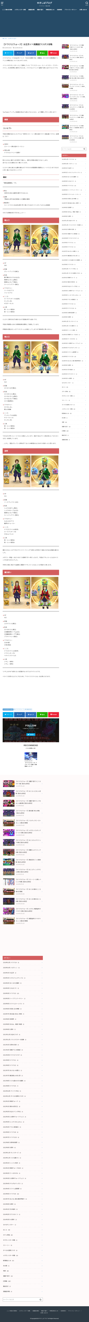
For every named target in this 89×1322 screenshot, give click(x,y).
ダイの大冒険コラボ (68, 404)
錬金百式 (65, 435)
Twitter (32, 734)
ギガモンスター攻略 (68, 396)
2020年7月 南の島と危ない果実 (71, 203)
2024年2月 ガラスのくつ (69, 374)
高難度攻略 (31, 9)
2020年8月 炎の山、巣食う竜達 (71, 212)
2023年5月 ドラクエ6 (69, 356)
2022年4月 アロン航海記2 (70, 299)
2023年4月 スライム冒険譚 (70, 352)
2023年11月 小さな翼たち (70, 325)
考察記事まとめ (50, 9)
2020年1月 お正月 (8, 709)
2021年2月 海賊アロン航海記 (71, 233)
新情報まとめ (67, 413)
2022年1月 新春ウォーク (69, 277)
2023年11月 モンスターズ (70, 321)
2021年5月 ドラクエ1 (69, 242)
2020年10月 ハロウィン (69, 163)
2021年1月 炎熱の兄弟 (69, 229)
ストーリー (66, 400)
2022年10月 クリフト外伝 (70, 268)
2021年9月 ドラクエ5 (69, 264)
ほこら (65, 387)
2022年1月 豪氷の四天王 (69, 282)
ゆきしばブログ (44, 3)
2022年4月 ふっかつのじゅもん (71, 295)
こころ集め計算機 (7, 9)
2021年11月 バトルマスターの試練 (72, 225)
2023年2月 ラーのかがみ (69, 339)
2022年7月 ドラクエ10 (69, 308)
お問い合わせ (83, 9)
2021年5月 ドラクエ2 (69, 247)
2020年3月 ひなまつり (69, 181)
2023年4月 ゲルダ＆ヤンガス (71, 347)
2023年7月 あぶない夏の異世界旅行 (72, 360)
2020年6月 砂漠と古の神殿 (70, 198)
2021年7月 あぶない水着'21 (70, 251)
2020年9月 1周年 (67, 216)
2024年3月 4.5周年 (68, 378)
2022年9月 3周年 (67, 317)
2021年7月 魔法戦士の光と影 (71, 255)
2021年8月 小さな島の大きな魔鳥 (72, 260)
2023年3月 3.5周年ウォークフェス (72, 343)
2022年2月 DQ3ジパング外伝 (71, 286)
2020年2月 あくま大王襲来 (70, 176)
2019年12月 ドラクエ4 (69, 159)
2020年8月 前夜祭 (68, 207)
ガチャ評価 (66, 391)
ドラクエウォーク (20, 709)
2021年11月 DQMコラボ (69, 220)
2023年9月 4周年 (67, 365)
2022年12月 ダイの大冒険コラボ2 (72, 273)
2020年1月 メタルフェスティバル (72, 172)
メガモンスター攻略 (20, 9)
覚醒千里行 (40, 9)
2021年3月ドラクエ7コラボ (70, 238)
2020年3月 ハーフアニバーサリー (72, 190)
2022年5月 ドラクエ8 (69, 304)
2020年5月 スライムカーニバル (71, 194)
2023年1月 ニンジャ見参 (69, 330)
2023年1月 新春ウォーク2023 (71, 334)
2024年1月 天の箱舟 (68, 369)
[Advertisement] (44, 24)
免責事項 (59, 9)
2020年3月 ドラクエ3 (69, 185)
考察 (64, 422)
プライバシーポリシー (71, 9)
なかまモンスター (68, 382)
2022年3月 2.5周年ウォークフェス (72, 290)
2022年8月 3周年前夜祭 (69, 312)
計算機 (65, 431)
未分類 (65, 417)
